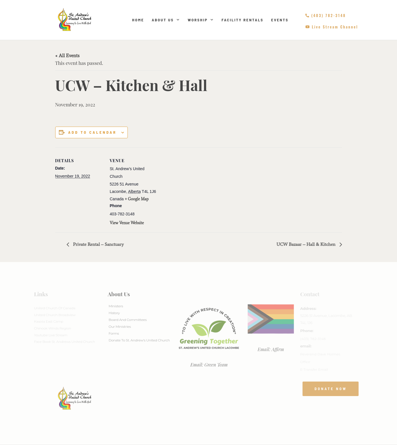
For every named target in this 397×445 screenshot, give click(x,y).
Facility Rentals (242, 19)
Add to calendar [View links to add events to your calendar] (92, 132)
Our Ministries (119, 326)
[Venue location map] (194, 187)
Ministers (115, 306)
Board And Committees (127, 320)
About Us (166, 20)
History (114, 313)
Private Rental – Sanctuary (98, 244)
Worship (201, 20)
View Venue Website (127, 223)
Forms (113, 333)
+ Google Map (137, 199)
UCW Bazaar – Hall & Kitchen (306, 244)
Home (138, 19)
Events (280, 19)
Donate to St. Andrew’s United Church (139, 340)
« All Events (67, 55)
